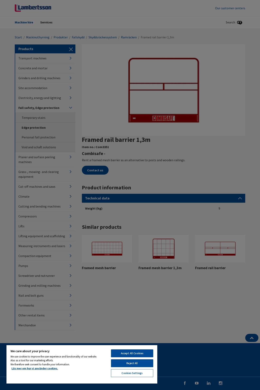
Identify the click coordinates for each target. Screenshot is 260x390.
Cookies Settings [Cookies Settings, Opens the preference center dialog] (132, 373)
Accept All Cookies (132, 353)
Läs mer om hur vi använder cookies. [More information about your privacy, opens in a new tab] (35, 368)
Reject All (132, 363)
